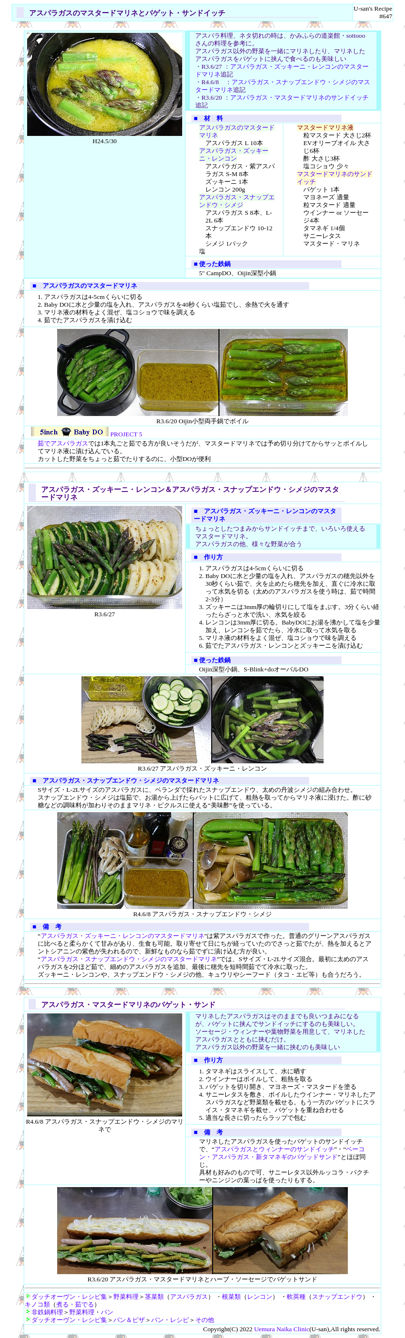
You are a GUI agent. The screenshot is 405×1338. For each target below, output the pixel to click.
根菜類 (231, 1296)
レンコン (259, 1296)
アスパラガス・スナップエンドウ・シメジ (237, 200)
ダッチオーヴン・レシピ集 (66, 1296)
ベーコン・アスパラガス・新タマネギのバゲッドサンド (282, 1152)
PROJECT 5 (86, 434)
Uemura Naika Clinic (281, 1329)
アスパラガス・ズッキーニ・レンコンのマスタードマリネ (122, 935)
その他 (204, 1319)
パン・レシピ (170, 1319)
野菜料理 (126, 1296)
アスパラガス (189, 1296)
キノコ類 (37, 1304)
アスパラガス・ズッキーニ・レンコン (233, 154)
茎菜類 (154, 1296)
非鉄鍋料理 (44, 1312)
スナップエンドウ (337, 1296)
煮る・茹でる (75, 1304)
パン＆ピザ (129, 1319)
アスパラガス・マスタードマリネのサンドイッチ (299, 97)
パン (107, 1312)
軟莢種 (296, 1296)
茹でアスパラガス (63, 443)
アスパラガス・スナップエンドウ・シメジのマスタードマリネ (129, 959)
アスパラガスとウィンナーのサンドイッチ (274, 1149)
